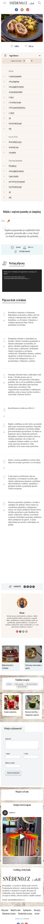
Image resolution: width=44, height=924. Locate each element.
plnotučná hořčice (19, 108)
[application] (22, 280)
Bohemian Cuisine (9, 914)
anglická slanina (18, 87)
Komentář (17, 587)
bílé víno (15, 147)
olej (10, 129)
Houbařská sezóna (25, 914)
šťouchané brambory (31, 684)
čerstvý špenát (20, 182)
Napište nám (15, 910)
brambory (13, 166)
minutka (9, 684)
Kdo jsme (4, 910)
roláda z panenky (18, 684)
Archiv (37, 914)
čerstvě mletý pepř (15, 124)
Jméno (7, 754)
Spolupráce (27, 910)
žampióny (16, 82)
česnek (18, 103)
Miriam (22, 613)
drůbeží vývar (17, 142)
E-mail (26, 754)
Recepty (37, 910)
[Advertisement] (22, 557)
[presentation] (19, 780)
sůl (10, 118)
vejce (12, 97)
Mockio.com (19, 919)
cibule (12, 113)
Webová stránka (10, 763)
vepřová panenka (15, 76)
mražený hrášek (17, 92)
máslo (14, 153)
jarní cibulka (14, 176)
